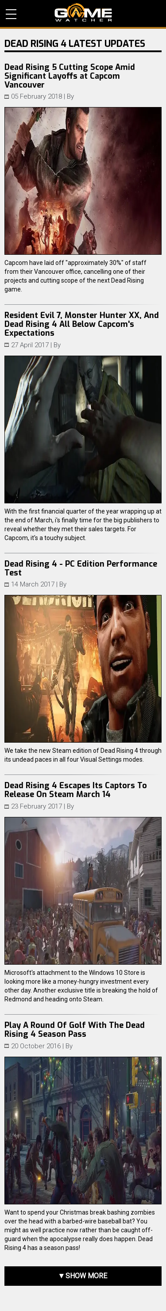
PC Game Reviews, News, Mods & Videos (83, 12)
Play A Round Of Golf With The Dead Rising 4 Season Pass (74, 1029)
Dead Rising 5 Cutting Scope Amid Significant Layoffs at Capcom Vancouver (69, 76)
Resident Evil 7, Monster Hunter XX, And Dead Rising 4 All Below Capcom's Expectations (81, 324)
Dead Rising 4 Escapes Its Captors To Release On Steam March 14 (75, 790)
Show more (86, 1276)
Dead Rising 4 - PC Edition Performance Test (80, 568)
